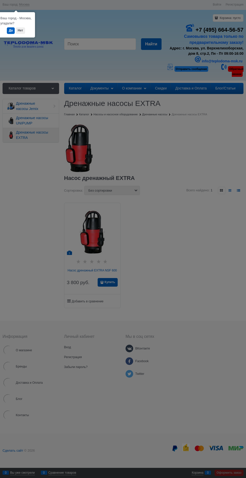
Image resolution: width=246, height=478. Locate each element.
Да (11, 30)
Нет (20, 30)
